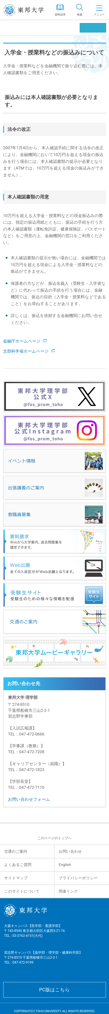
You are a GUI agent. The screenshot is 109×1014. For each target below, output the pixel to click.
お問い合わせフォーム (29, 799)
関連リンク (68, 891)
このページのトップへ (54, 838)
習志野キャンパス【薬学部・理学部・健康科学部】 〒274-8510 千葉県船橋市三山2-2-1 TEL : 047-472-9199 (43, 961)
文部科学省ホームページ (29, 351)
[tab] (79, 10)
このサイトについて (22, 891)
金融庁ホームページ (25, 341)
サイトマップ (16, 878)
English (65, 865)
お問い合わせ (70, 851)
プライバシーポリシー (78, 878)
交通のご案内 (15, 851)
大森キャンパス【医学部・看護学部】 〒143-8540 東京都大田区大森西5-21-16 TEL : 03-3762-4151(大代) (34, 935)
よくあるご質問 (17, 865)
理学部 (11, 27)
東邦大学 (25, 10)
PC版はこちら (54, 990)
